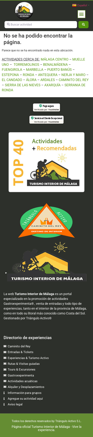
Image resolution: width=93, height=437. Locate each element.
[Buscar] (83, 24)
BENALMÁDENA (55, 65)
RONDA (28, 75)
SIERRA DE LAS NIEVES (22, 85)
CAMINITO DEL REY (74, 80)
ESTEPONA (10, 75)
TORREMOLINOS (26, 65)
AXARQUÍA (52, 85)
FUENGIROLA (12, 70)
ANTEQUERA (47, 75)
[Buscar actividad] (40, 24)
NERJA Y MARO (73, 75)
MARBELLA (34, 70)
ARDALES (47, 80)
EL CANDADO (12, 80)
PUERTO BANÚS (59, 70)
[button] (82, 14)
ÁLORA (31, 80)
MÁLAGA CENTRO (54, 59)
